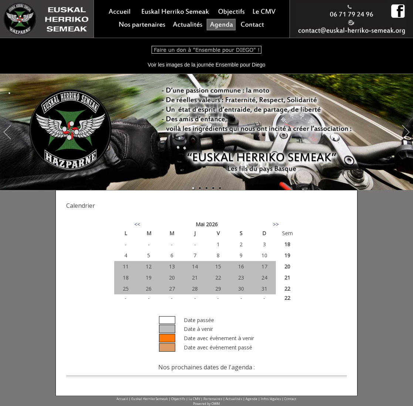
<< (137, 224)
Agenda (251, 398)
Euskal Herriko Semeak (149, 398)
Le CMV (194, 398)
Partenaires (212, 398)
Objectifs (178, 398)
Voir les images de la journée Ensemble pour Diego (206, 65)
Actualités (234, 398)
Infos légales (271, 398)
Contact (290, 398)
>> (276, 224)
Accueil (122, 398)
